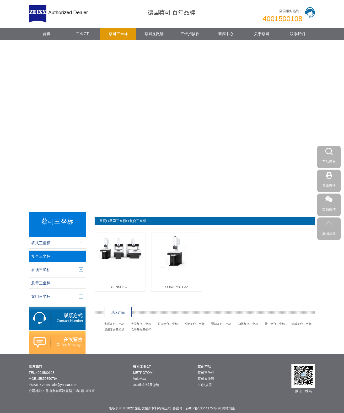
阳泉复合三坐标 (168, 324)
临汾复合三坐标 (141, 329)
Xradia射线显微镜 (146, 385)
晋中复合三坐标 (275, 324)
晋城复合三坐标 (221, 324)
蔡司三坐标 (118, 34)
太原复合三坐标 (114, 324)
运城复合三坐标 (301, 324)
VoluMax (139, 378)
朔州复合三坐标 (248, 324)
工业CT (82, 34)
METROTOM (142, 373)
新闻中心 (225, 34)
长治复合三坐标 (194, 324)
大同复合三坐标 (141, 324)
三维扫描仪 (189, 34)
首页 (46, 34)
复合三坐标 (137, 221)
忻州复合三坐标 (114, 329)
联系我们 (297, 34)
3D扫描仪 (205, 385)
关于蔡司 (261, 34)
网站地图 (228, 408)
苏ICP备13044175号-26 (203, 408)
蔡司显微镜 (154, 34)
